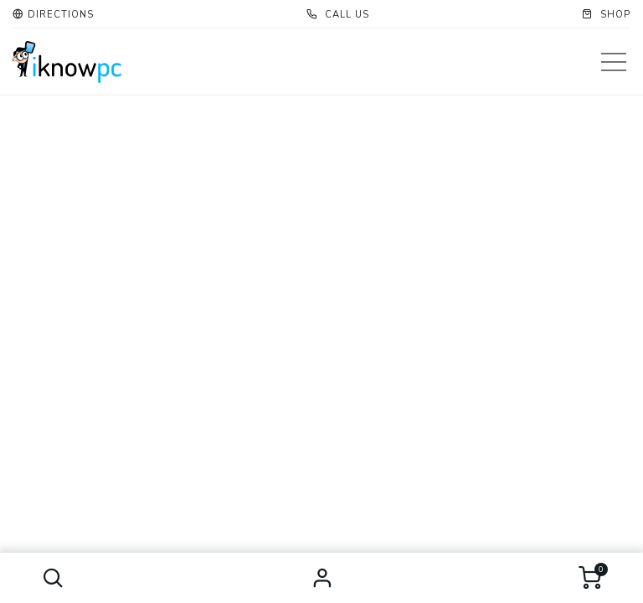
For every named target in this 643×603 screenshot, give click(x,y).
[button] (53, 578)
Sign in (321, 578)
